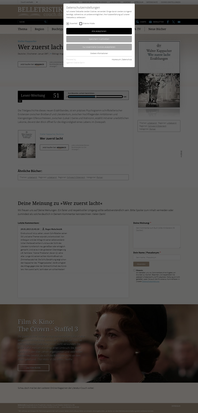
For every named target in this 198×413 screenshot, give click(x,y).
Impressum (116, 59)
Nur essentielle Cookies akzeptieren (99, 46)
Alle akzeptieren (99, 31)
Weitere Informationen (99, 53)
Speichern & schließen (99, 38)
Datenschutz (127, 59)
